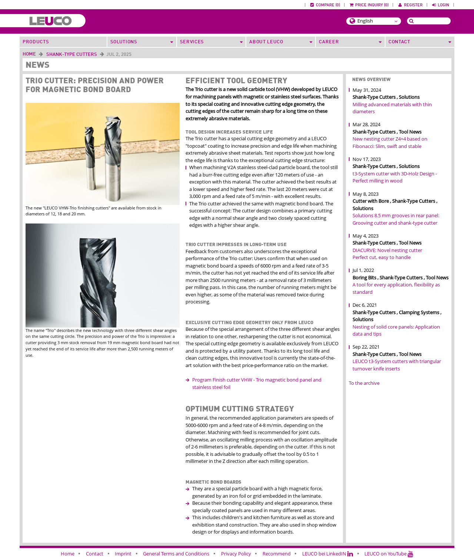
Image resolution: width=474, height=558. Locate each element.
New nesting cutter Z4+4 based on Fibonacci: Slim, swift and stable (390, 142)
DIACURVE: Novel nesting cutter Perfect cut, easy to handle (387, 254)
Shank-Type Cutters (71, 54)
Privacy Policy (236, 553)
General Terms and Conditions (176, 553)
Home (29, 54)
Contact (94, 553)
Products (36, 42)
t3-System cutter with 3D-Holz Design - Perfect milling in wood (395, 177)
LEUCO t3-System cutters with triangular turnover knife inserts (397, 365)
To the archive (364, 383)
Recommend (277, 553)
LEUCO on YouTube (388, 553)
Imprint (123, 553)
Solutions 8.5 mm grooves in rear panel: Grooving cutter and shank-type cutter (396, 219)
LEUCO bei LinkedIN (327, 553)
